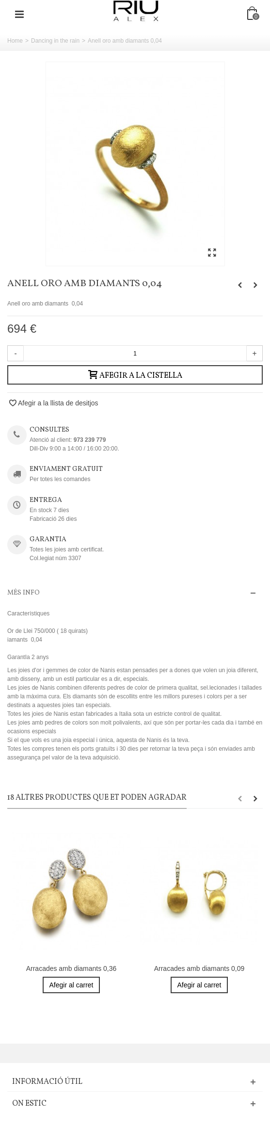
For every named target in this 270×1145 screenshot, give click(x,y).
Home (15, 40)
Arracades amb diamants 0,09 (199, 968)
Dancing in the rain (55, 40)
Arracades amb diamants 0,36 (71, 968)
